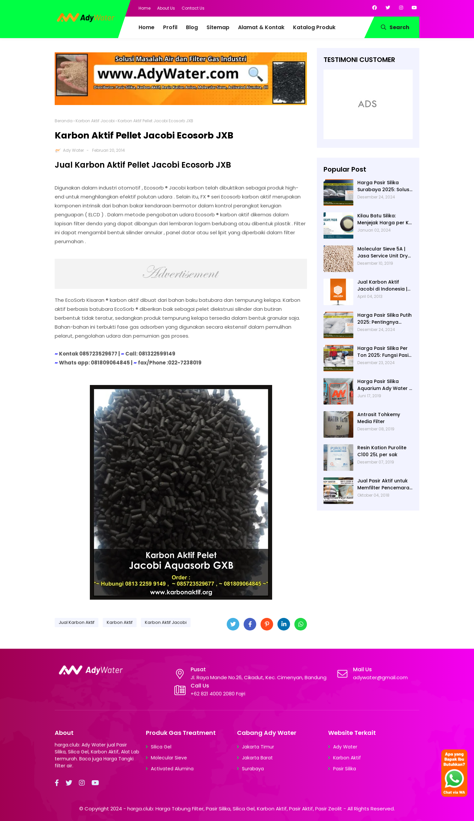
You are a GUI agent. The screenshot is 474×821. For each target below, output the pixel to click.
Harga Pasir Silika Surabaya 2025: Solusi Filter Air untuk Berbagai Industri (383, 186)
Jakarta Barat (257, 757)
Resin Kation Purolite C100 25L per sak (381, 451)
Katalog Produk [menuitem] (314, 27)
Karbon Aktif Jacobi (95, 121)
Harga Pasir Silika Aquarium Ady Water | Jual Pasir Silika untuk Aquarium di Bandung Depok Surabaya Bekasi (383, 385)
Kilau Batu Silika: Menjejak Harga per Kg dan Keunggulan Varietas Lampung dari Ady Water (385, 219)
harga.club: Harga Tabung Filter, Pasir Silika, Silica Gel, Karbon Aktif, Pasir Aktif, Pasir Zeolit (234, 808)
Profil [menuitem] (170, 27)
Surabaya (253, 768)
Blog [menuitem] (192, 27)
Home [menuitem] (146, 27)
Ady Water (73, 150)
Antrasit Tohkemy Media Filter (378, 418)
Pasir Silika (344, 768)
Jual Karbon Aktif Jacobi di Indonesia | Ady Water (382, 286)
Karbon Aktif (120, 622)
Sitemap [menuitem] (218, 27)
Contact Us (193, 8)
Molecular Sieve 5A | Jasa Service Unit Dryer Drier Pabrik (385, 252)
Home (144, 8)
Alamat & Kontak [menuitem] (261, 27)
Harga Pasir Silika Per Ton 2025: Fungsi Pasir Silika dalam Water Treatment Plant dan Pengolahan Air (383, 352)
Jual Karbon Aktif (76, 622)
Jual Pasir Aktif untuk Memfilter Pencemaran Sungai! (384, 484)
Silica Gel (161, 746)
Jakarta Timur (258, 746)
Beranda (64, 121)
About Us (166, 8)
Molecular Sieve (169, 757)
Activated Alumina (172, 768)
